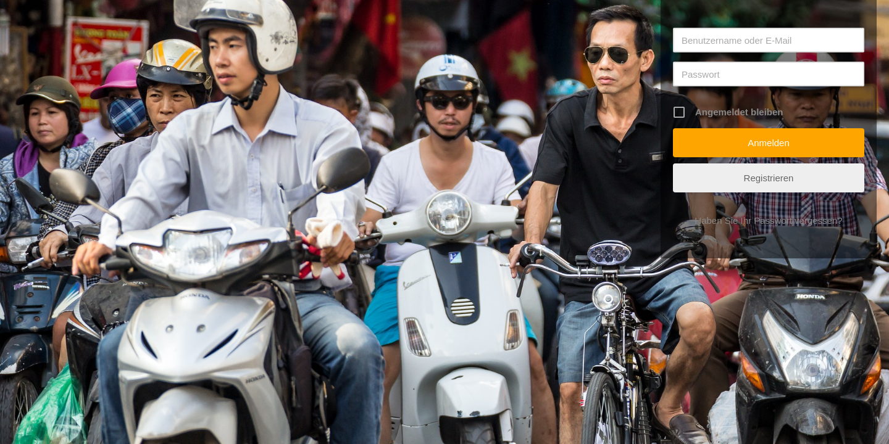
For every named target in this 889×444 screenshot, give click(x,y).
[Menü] (40, 284)
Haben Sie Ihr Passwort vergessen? (768, 220)
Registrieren (769, 178)
